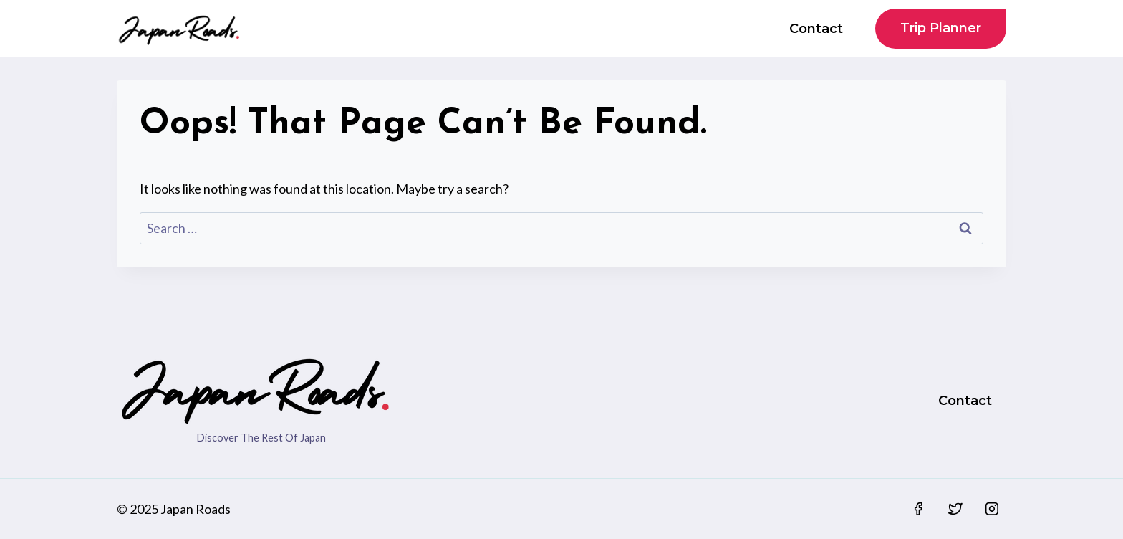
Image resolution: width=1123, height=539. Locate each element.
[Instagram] (992, 509)
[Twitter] (955, 509)
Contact (816, 29)
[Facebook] (918, 509)
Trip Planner (940, 28)
